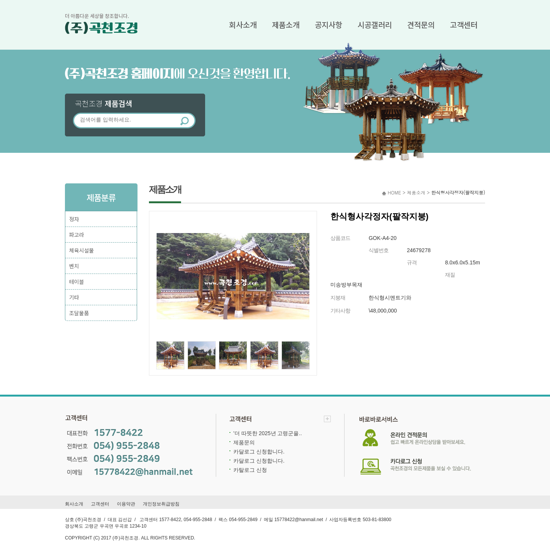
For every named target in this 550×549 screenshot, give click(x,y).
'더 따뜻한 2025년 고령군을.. (267, 433)
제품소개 (285, 24)
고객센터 (463, 24)
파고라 (76, 234)
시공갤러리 (375, 24)
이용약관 (126, 504)
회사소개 (243, 24)
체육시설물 (81, 250)
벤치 (74, 266)
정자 (74, 219)
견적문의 (421, 24)
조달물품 (79, 313)
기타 (74, 297)
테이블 (76, 281)
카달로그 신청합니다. (259, 452)
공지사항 (328, 24)
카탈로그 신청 (250, 470)
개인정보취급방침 (161, 504)
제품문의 (244, 442)
